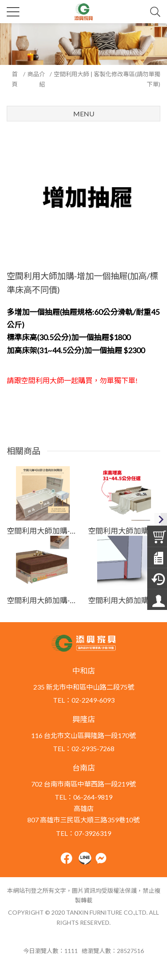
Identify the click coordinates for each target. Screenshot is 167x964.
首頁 (15, 79)
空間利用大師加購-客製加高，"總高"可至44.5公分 (124, 530)
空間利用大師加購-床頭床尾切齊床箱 (124, 600)
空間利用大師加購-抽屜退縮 (43, 530)
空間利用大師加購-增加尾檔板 (43, 600)
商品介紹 (36, 79)
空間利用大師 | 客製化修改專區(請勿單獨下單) (107, 79)
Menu (83, 114)
